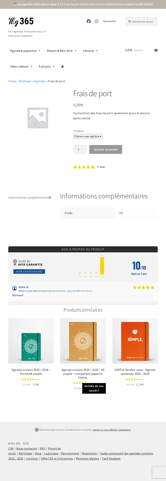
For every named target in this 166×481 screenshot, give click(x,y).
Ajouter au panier (106, 149)
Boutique (25, 81)
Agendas (39, 81)
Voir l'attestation (29, 271)
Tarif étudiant (111, 458)
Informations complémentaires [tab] (29, 197)
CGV (11, 448)
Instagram (96, 21)
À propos (47, 66)
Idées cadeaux (21, 66)
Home (12, 81)
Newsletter (109, 21)
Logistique (51, 453)
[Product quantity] (80, 149)
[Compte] (62, 66)
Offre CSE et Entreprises (57, 458)
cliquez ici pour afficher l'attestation (112, 429)
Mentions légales (87, 458)
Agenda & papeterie (25, 50)
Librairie (90, 50)
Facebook (88, 21)
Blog (38, 453)
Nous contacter (26, 448)
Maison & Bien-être (62, 50)
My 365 (21, 22)
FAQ (42, 448)
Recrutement (70, 453)
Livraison (32, 458)
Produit (79, 131)
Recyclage (25, 453)
